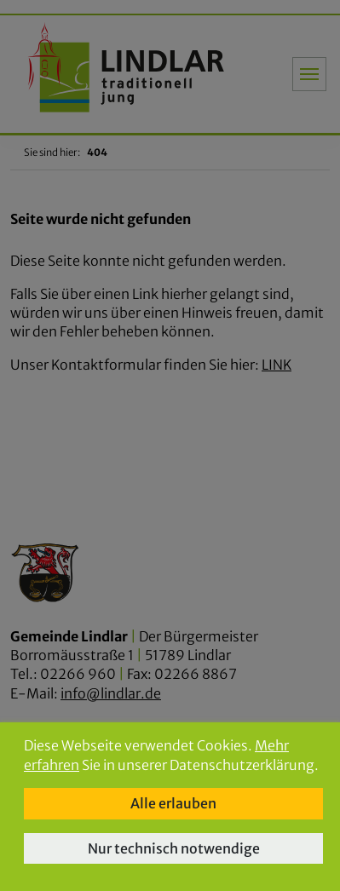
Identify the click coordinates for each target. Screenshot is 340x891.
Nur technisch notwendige (174, 848)
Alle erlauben (173, 803)
